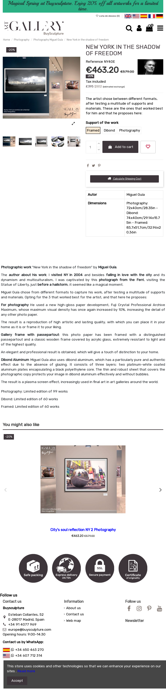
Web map (73, 620)
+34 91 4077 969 (22, 624)
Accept (17, 680)
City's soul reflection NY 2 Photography (83, 530)
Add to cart (120, 147)
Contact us (75, 614)
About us (73, 608)
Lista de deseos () (108, 16)
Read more (26, 671)
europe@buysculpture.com (29, 629)
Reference (94, 61)
